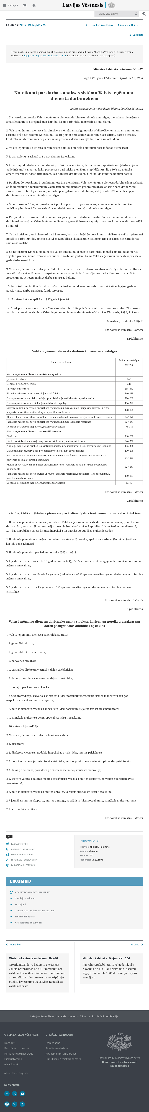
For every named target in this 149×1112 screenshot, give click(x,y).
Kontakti (9, 1043)
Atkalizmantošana (57, 1048)
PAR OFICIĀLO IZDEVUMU (23, 865)
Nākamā (135, 944)
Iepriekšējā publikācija (102, 25)
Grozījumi (20, 904)
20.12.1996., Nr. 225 (32, 25)
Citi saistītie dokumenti (28, 922)
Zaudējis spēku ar (25, 898)
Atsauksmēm (12, 1064)
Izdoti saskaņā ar (25, 916)
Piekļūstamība (13, 1059)
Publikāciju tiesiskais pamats (63, 1059)
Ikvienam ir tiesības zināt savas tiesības (119, 1063)
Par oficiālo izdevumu (17, 1048)
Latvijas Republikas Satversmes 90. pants (119, 1058)
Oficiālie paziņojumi (59, 1034)
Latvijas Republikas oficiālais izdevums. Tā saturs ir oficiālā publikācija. (74, 1016)
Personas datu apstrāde (18, 1053)
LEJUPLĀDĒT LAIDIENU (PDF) (24, 859)
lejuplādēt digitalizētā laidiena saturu (45, 55)
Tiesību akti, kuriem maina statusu (35, 910)
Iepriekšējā (16, 944)
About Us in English (16, 1073)
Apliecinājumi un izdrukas (61, 1053)
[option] (37, 973)
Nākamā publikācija (128, 25)
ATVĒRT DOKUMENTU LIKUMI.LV (32, 892)
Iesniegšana (53, 1043)
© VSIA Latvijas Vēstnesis (21, 1034)
